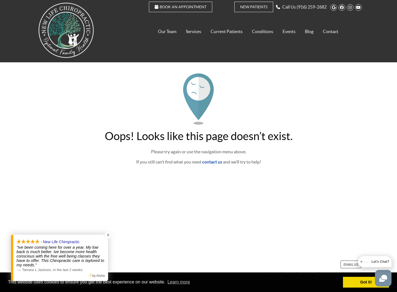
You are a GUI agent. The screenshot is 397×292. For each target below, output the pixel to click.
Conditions (262, 31)
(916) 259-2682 (312, 6)
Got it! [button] (366, 282)
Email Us (351, 264)
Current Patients (227, 31)
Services (193, 31)
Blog (309, 31)
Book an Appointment (180, 7)
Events (289, 31)
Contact (330, 31)
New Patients (253, 7)
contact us (212, 161)
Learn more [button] (178, 282)
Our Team (167, 31)
